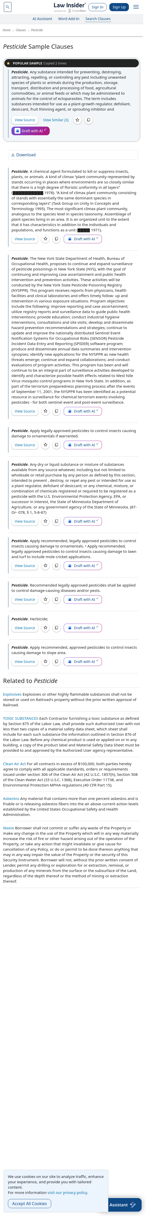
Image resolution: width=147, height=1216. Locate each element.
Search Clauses (98, 18)
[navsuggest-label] (7, 7)
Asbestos (11, 798)
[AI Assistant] (120, 1205)
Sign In (97, 7)
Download (23, 155)
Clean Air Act (14, 763)
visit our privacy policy (67, 1192)
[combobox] (7, 7)
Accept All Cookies (29, 1203)
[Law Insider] (70, 7)
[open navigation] (136, 7)
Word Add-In (68, 18)
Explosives (12, 694)
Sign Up (119, 7)
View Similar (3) (56, 119)
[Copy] (89, 120)
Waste (8, 827)
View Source (25, 119)
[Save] (77, 120)
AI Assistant (42, 18)
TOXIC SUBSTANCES (20, 718)
